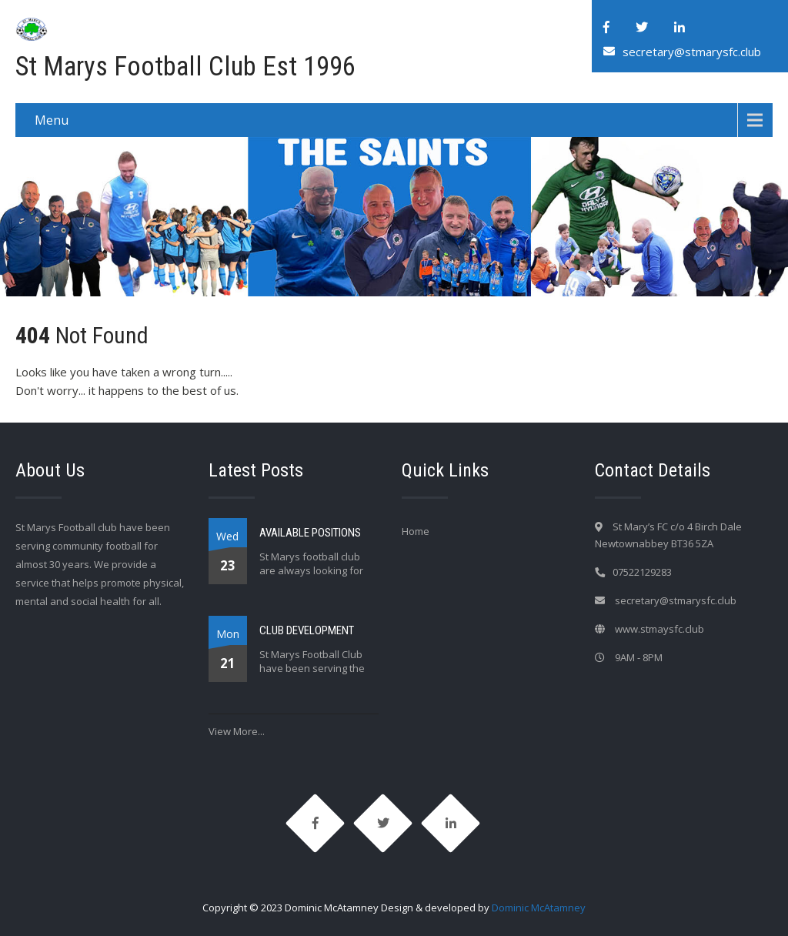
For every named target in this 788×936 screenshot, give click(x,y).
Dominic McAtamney (539, 907)
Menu (51, 120)
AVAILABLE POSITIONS (310, 533)
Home (415, 531)
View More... (237, 731)
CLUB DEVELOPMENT (306, 630)
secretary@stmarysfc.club (692, 51)
